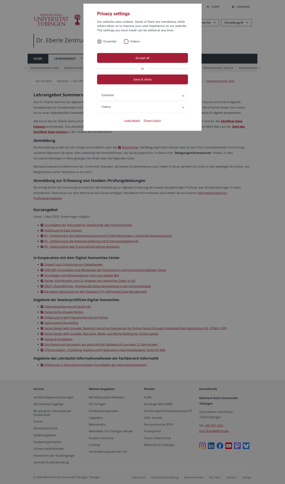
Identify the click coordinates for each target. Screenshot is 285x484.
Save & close (143, 79)
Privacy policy (152, 120)
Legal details (132, 120)
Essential (109, 41)
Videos (135, 41)
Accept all (142, 58)
